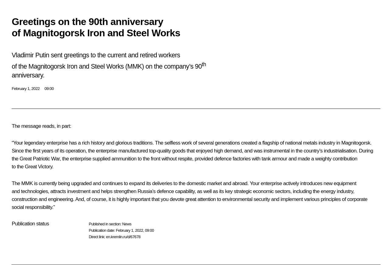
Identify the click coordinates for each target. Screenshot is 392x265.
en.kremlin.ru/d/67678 (123, 237)
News (126, 224)
